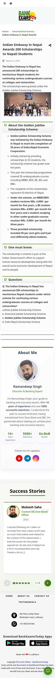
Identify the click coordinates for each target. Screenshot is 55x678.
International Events (23, 31)
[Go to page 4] (23, 583)
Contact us (41, 596)
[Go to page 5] (26, 583)
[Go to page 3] (20, 583)
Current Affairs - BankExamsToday (33, 662)
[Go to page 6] (29, 583)
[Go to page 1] (14, 583)
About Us (24, 596)
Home (5, 31)
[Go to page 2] (17, 583)
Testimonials (27, 602)
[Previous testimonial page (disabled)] (7, 583)
